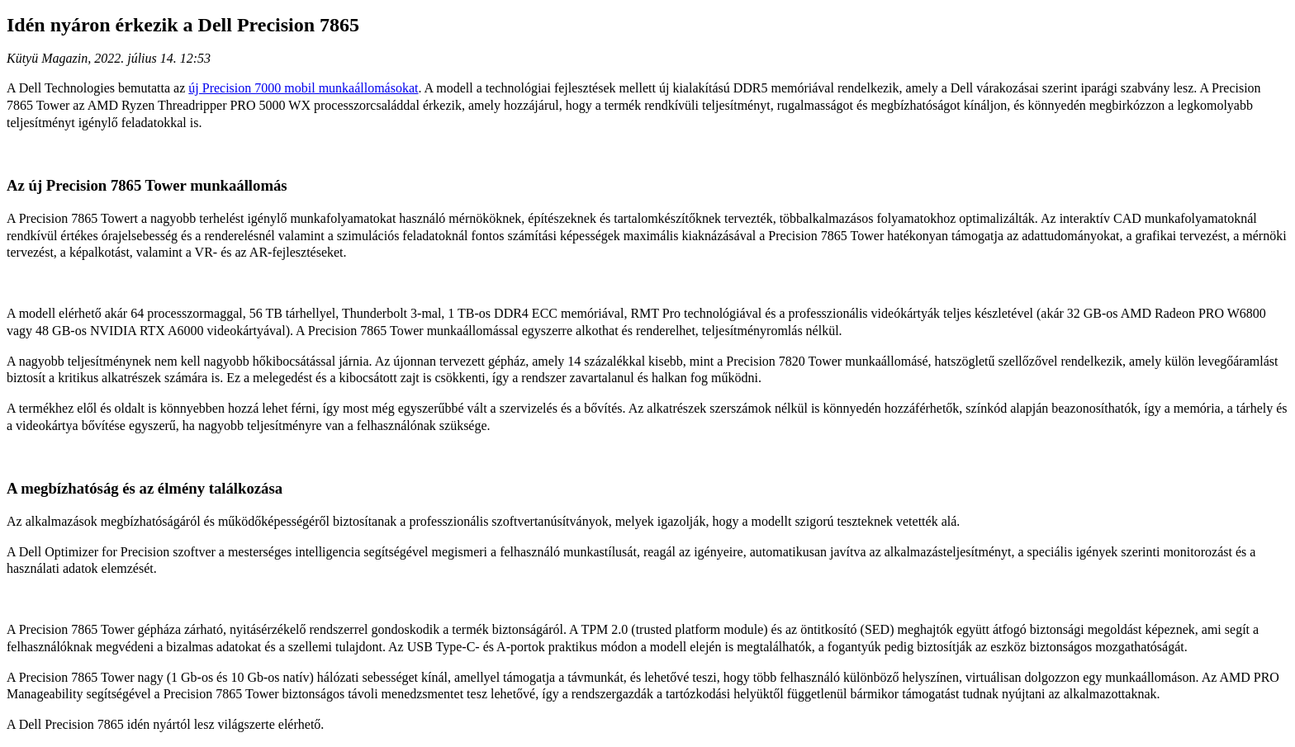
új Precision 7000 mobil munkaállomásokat (303, 88)
